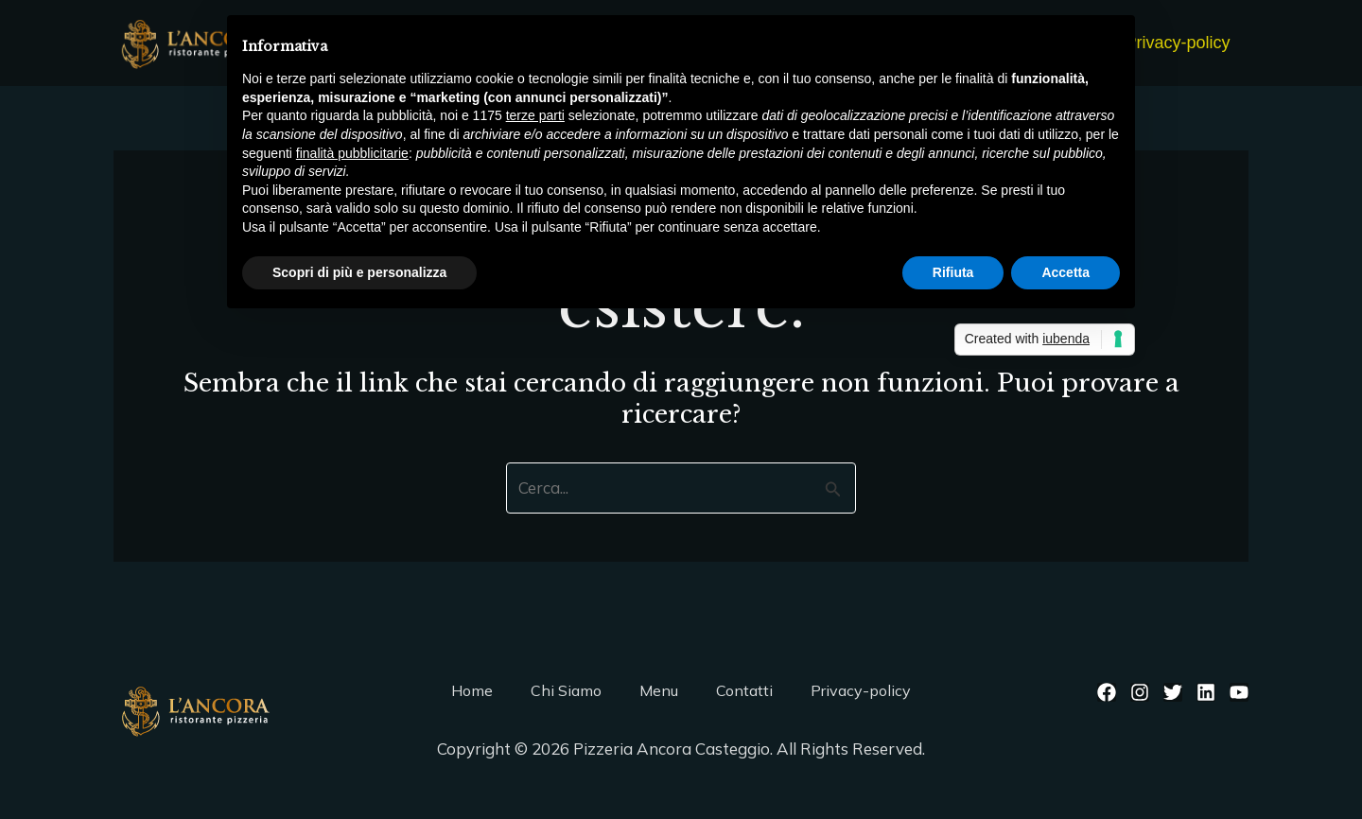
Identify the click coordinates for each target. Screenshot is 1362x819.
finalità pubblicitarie (352, 153)
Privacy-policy (1178, 42)
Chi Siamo (566, 690)
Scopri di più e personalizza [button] (359, 272)
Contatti (744, 690)
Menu (658, 690)
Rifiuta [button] (953, 272)
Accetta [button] (1065, 272)
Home (472, 690)
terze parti (535, 115)
